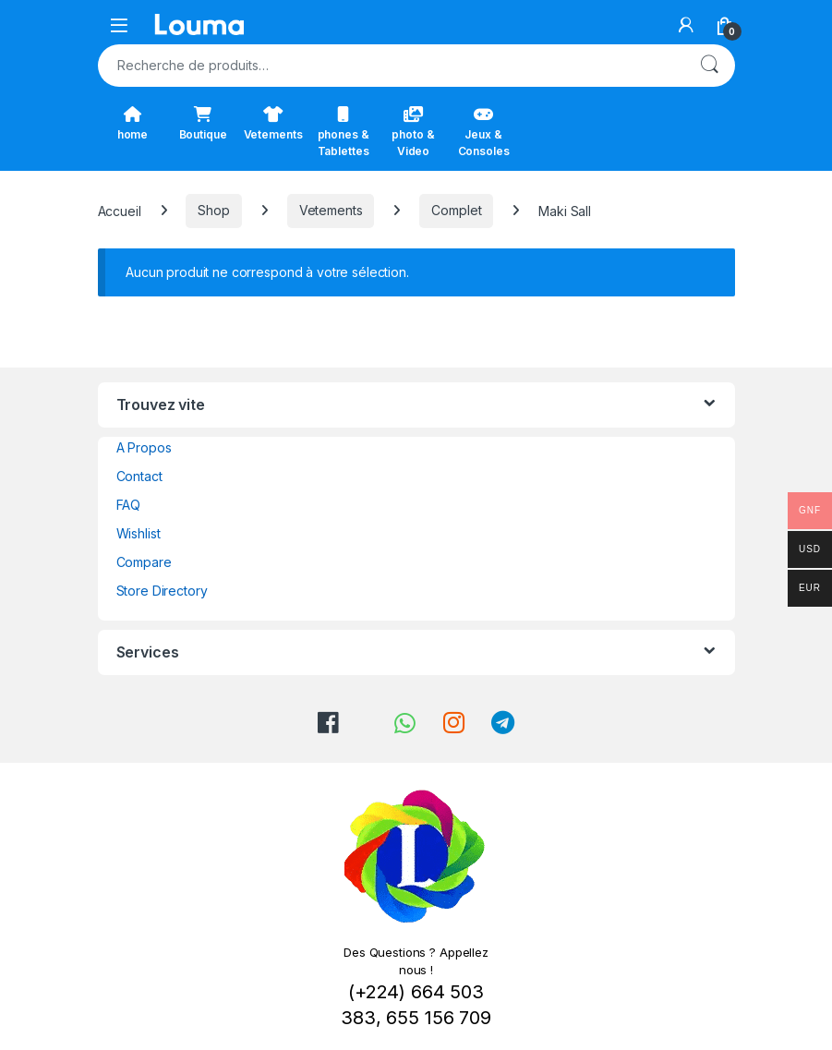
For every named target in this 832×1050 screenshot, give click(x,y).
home (132, 123)
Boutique (203, 123)
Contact (139, 476)
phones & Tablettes (343, 132)
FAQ (128, 505)
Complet (456, 210)
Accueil (119, 210)
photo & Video (413, 132)
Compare (144, 562)
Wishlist (138, 533)
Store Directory (162, 590)
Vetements (273, 123)
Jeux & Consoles (484, 132)
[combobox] (390, 65)
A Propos (144, 447)
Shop (213, 210)
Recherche (709, 65)
